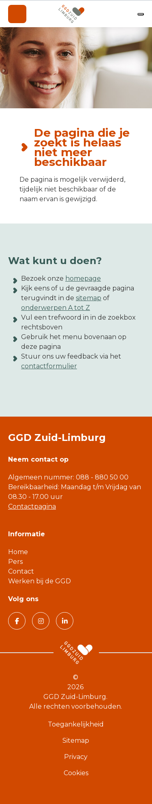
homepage (83, 278)
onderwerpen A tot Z (55, 308)
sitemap (88, 298)
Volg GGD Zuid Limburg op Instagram (38, 620)
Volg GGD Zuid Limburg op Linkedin (62, 620)
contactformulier (49, 366)
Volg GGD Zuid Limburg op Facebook (13, 620)
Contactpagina (32, 506)
